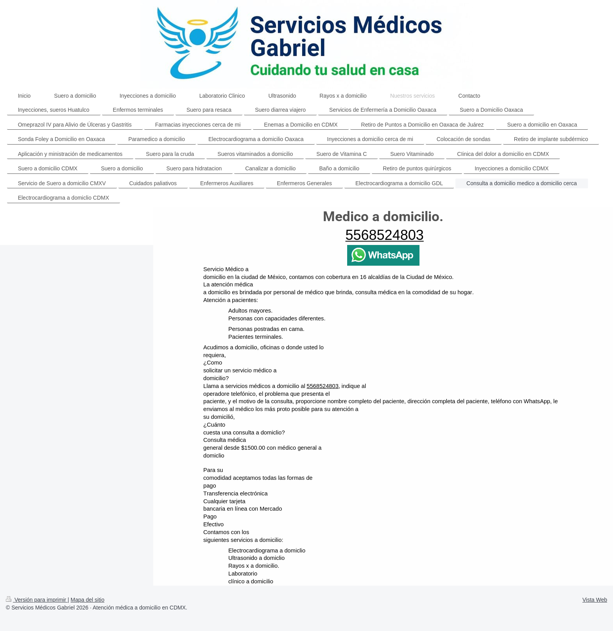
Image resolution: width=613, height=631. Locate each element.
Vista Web (595, 600)
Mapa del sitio (87, 600)
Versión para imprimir (37, 600)
